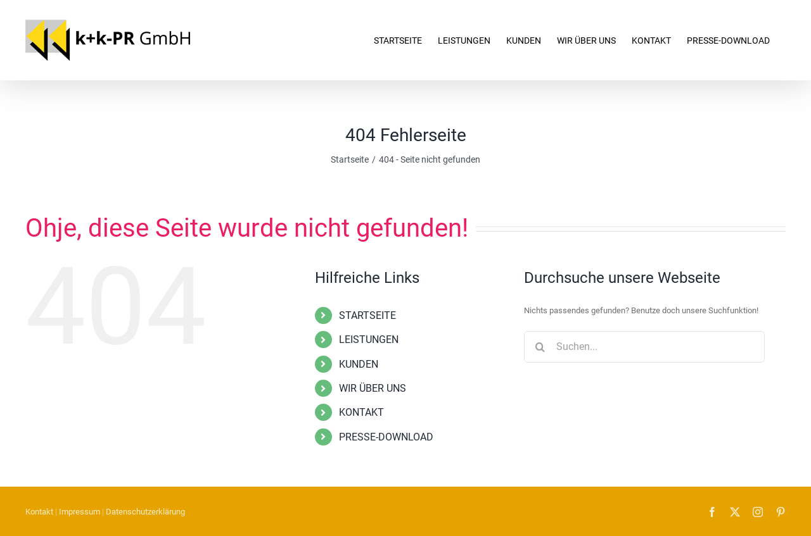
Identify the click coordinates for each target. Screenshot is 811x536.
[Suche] (540, 347)
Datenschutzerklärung (145, 511)
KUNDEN (358, 364)
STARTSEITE (367, 315)
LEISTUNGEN (369, 339)
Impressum (79, 511)
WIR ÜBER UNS (372, 388)
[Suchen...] (644, 347)
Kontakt (39, 511)
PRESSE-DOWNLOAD (386, 437)
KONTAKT (361, 412)
